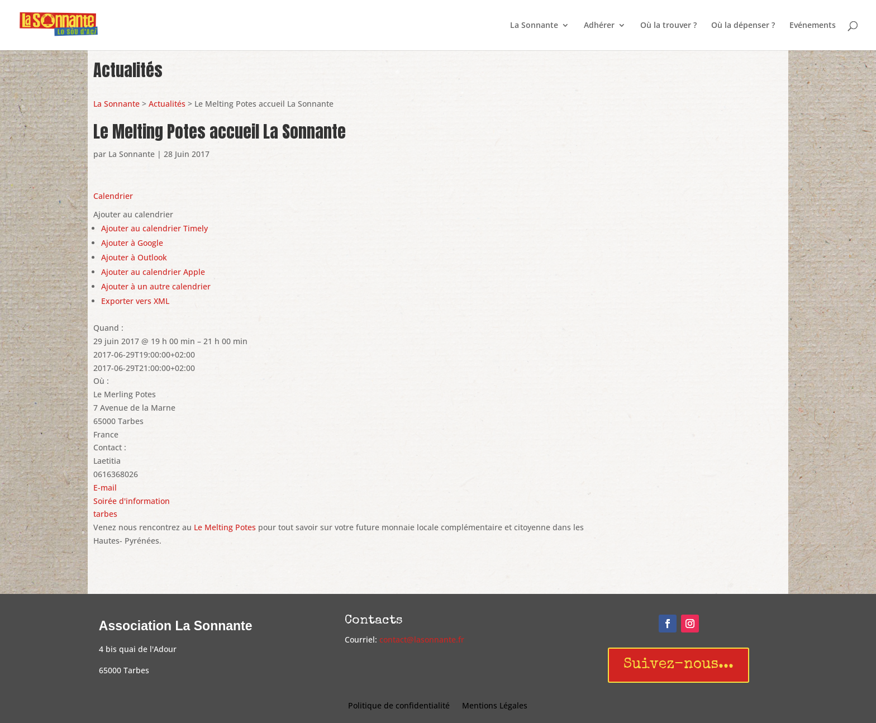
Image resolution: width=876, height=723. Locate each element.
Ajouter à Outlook (134, 257)
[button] (133, 214)
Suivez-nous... (678, 665)
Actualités (167, 103)
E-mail (105, 487)
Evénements (812, 25)
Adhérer (599, 25)
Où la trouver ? (668, 25)
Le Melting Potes (225, 527)
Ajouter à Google (132, 242)
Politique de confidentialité (399, 706)
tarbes (105, 513)
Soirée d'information (131, 501)
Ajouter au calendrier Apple (153, 272)
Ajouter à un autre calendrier (156, 286)
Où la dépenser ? (743, 25)
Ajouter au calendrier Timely (154, 228)
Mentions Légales (494, 706)
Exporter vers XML (135, 301)
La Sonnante (534, 25)
